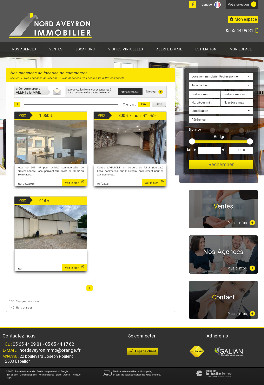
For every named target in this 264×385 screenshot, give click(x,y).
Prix (143, 104)
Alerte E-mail (169, 49)
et (223, 149)
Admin (66, 374)
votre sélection (238, 4)
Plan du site (12, 374)
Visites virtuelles (125, 49)
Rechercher (221, 164)
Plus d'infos (241, 222)
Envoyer (154, 92)
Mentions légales (28, 374)
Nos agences (24, 49)
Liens (58, 374)
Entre (191, 149)
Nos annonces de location (41, 78)
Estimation (205, 49)
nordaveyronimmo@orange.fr (50, 350)
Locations (85, 49)
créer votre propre (28, 90)
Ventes (55, 49)
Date (159, 104)
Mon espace (241, 49)
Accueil (15, 78)
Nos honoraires (46, 374)
